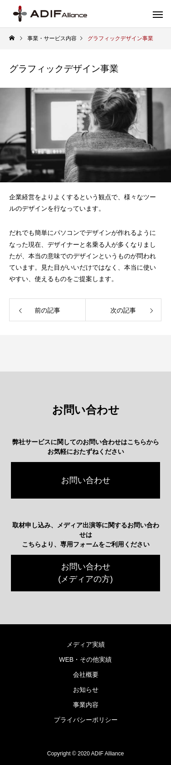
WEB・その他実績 (85, 659)
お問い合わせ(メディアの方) (85, 573)
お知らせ (85, 689)
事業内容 (85, 704)
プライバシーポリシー (86, 719)
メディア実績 (86, 644)
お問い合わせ (85, 480)
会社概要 (85, 674)
